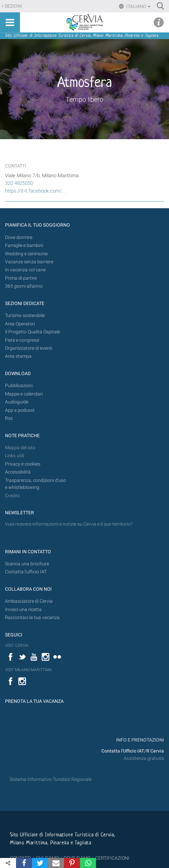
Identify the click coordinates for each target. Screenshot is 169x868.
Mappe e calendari (24, 394)
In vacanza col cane (25, 270)
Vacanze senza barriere (29, 262)
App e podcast (20, 410)
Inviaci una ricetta (23, 609)
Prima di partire (21, 278)
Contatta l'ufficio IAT (26, 572)
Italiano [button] (137, 6)
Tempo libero (84, 99)
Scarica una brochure (27, 564)
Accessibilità (18, 472)
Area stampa (18, 356)
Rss (9, 418)
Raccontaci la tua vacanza (32, 617)
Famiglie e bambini (24, 245)
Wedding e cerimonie (26, 254)
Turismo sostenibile (25, 315)
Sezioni (13, 6)
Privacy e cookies (22, 464)
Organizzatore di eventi (28, 348)
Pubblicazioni (19, 385)
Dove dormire (18, 237)
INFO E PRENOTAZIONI (139, 740)
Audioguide (16, 402)
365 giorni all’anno (24, 286)
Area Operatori (20, 324)
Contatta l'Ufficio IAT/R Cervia (132, 751)
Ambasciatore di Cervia (29, 601)
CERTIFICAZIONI (112, 858)
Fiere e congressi (22, 340)
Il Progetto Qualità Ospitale (32, 332)
